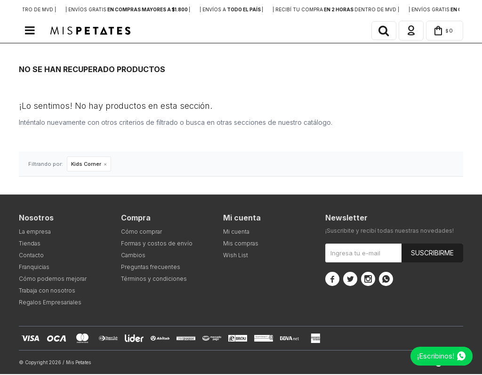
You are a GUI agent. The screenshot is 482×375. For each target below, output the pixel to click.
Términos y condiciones (154, 279)
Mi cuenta (236, 232)
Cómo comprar (141, 232)
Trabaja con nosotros (47, 291)
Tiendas (29, 244)
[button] (380, 31)
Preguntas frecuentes (150, 267)
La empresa (35, 232)
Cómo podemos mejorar (53, 279)
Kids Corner (86, 165)
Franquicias (34, 267)
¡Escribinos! (435, 355)
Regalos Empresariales (50, 303)
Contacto (31, 256)
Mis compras (240, 244)
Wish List (235, 256)
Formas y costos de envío (157, 244)
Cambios (133, 256)
